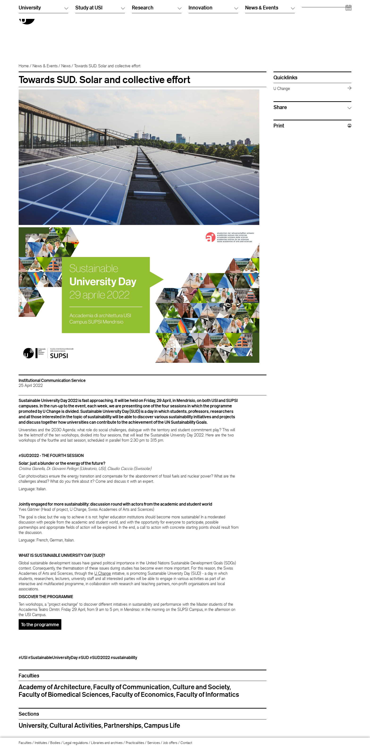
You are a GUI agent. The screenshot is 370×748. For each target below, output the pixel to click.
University (33, 725)
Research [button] (156, 49)
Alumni (306, 20)
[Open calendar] (348, 49)
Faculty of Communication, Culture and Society (161, 687)
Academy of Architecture (55, 687)
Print (312, 126)
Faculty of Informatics (207, 694)
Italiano (193, 10)
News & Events (45, 65)
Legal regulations (75, 742)
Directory (252, 10)
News (66, 65)
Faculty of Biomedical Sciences (64, 694)
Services (153, 742)
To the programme (40, 624)
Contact (186, 742)
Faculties (25, 742)
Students (308, 15)
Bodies (55, 742)
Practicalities (135, 742)
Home (24, 65)
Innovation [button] (213, 49)
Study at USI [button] (100, 49)
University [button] (43, 49)
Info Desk (252, 15)
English (194, 15)
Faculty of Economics (143, 694)
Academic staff (313, 24)
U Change (102, 573)
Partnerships (122, 725)
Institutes (41, 742)
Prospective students (317, 10)
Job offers (170, 742)
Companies (310, 34)
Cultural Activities (75, 725)
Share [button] (280, 107)
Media (306, 29)
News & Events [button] (270, 49)
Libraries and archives (106, 742)
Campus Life (162, 725)
